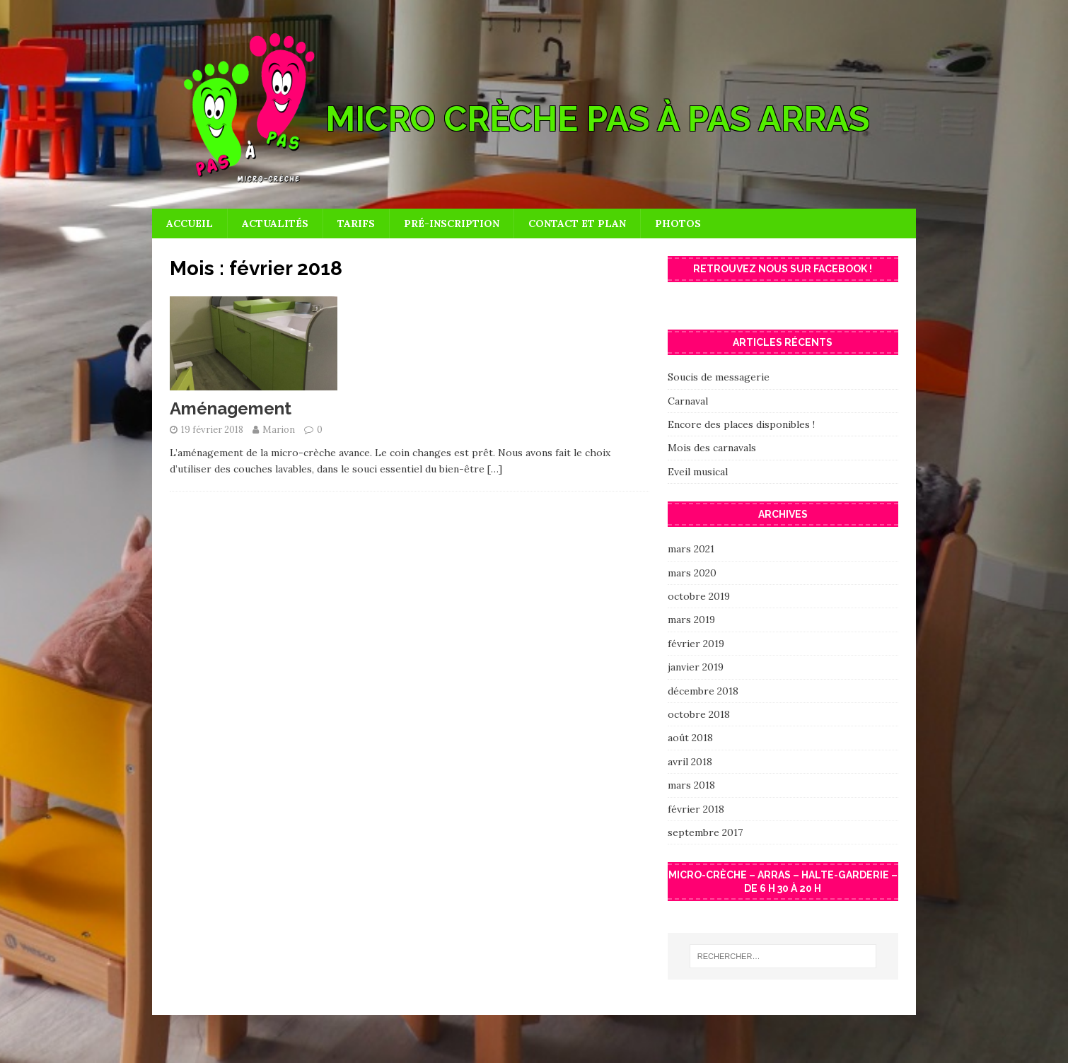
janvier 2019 (696, 667)
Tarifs (356, 223)
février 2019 (696, 643)
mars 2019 (691, 619)
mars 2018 (691, 785)
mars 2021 (691, 548)
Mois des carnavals (712, 447)
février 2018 (696, 809)
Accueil (189, 223)
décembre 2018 (703, 691)
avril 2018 (690, 761)
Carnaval (688, 401)
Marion (278, 430)
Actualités (275, 223)
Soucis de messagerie (719, 377)
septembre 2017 (705, 832)
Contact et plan (577, 223)
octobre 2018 (699, 714)
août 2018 (690, 737)
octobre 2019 (699, 596)
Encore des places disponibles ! (741, 424)
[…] (494, 469)
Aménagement (230, 408)
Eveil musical (698, 471)
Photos (678, 223)
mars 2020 (692, 573)
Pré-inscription (451, 223)
